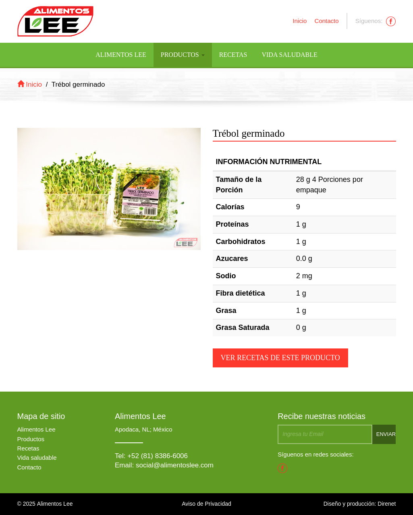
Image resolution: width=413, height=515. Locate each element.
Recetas (233, 54)
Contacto (327, 20)
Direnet (387, 503)
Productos (183, 54)
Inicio (300, 20)
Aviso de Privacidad (206, 503)
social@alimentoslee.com (175, 465)
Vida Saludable (289, 54)
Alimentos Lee (120, 54)
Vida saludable (37, 457)
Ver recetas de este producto (280, 358)
